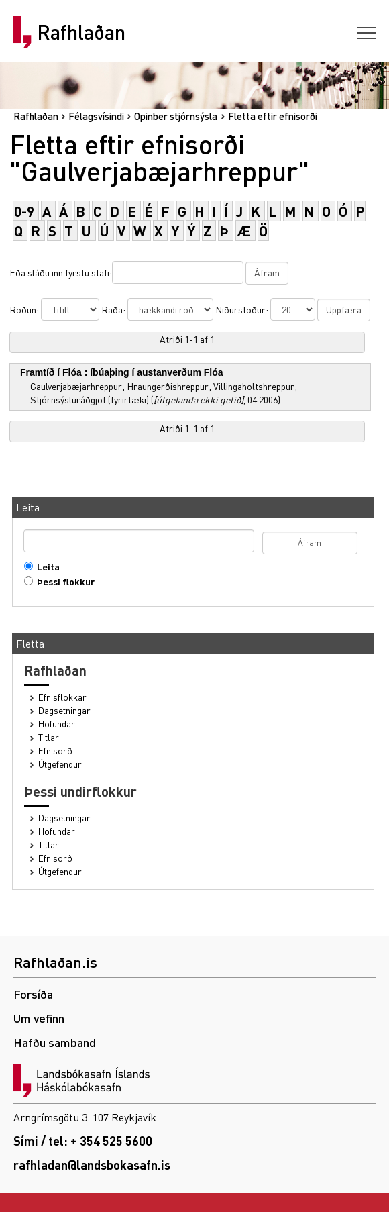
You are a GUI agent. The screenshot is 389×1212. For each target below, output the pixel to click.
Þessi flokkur (63, 581)
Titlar (48, 737)
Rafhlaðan (81, 32)
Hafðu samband (54, 1042)
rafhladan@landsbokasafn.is (91, 1164)
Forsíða (33, 993)
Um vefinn (38, 1017)
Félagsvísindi (96, 116)
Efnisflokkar (62, 697)
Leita (45, 566)
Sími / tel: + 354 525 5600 (82, 1140)
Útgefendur (60, 764)
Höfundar (56, 723)
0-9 (24, 211)
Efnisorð (55, 750)
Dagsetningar (64, 710)
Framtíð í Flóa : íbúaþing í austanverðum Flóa (121, 372)
